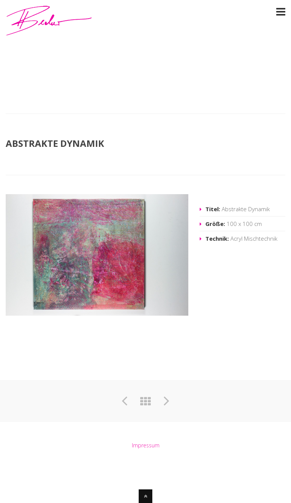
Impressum (146, 445)
